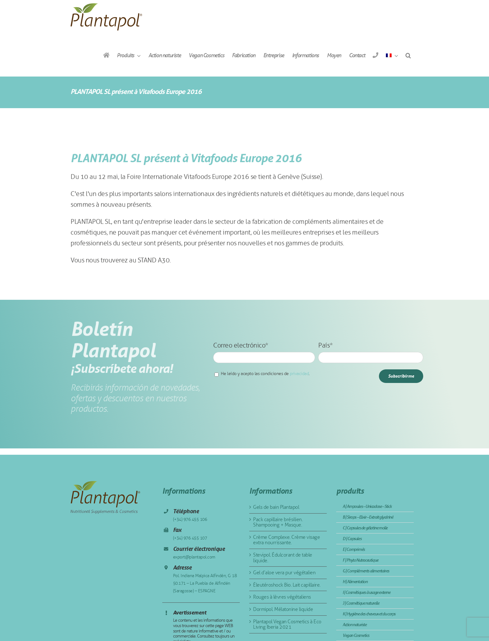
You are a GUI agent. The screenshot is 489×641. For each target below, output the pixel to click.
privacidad (299, 373)
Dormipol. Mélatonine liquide (283, 609)
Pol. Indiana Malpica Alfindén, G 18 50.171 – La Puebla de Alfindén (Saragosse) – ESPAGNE (205, 583)
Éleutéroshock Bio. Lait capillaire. (286, 585)
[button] (408, 55)
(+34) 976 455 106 (190, 519)
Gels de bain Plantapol (276, 507)
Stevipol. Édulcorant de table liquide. (282, 558)
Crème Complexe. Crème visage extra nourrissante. (286, 540)
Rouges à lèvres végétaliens (282, 597)
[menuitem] (392, 55)
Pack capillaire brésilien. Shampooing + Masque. (277, 522)
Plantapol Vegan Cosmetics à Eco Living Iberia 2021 (287, 624)
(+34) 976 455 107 (190, 538)
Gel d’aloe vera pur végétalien (284, 573)
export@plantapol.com (194, 557)
